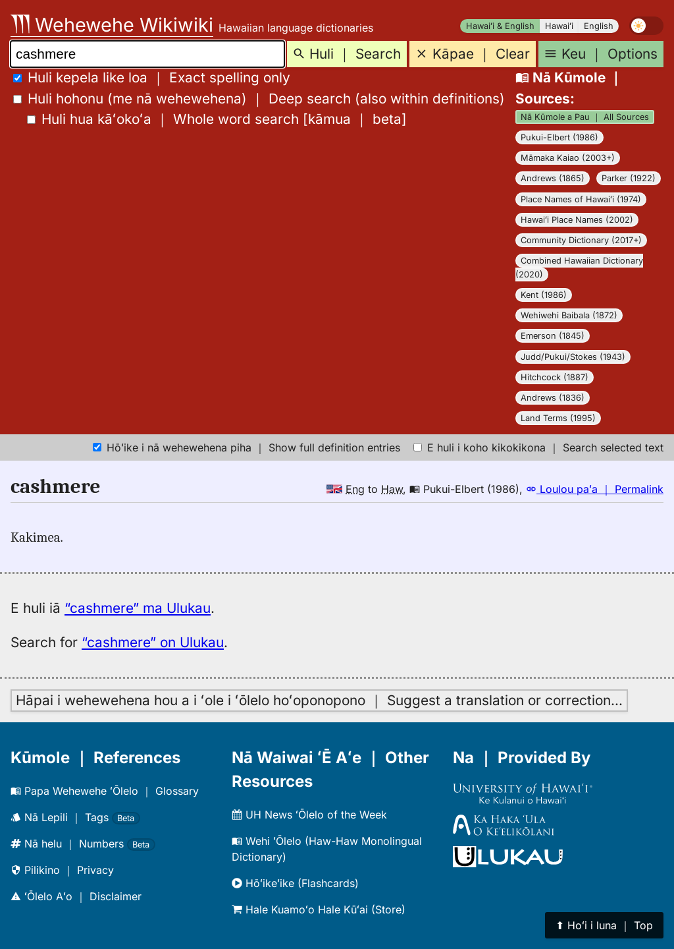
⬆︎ (604, 925)
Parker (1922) (629, 178)
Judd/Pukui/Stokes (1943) (573, 356)
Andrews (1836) (552, 397)
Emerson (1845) (552, 335)
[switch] (646, 25)
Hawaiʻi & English (500, 26)
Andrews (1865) (552, 178)
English (598, 26)
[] (217, 119)
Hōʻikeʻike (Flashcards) (295, 883)
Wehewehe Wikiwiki (112, 24)
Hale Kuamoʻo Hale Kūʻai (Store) (318, 909)
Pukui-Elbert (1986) (559, 137)
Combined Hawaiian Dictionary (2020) (579, 267)
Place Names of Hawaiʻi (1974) (581, 199)
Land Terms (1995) (558, 418)
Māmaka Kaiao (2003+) (568, 157)
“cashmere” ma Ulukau (138, 608)
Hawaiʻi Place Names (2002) (577, 219)
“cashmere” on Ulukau (153, 642)
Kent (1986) (544, 295)
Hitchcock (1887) (554, 377)
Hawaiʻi (559, 26)
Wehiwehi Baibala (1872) (569, 315)
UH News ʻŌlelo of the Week (309, 814)
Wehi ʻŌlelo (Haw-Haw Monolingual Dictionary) (327, 848)
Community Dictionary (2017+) (581, 240)
